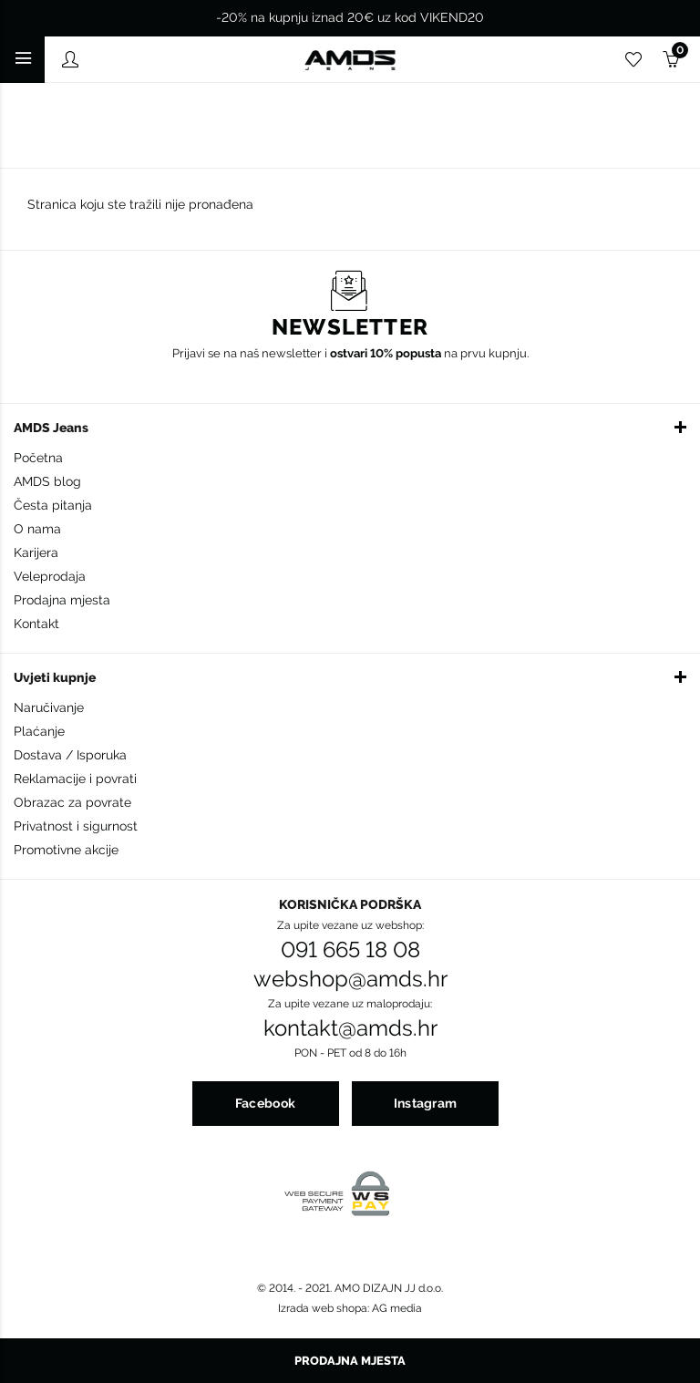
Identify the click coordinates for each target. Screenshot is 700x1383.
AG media (397, 1308)
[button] (350, 426)
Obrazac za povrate (72, 802)
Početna (38, 457)
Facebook (265, 1103)
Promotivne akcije (66, 849)
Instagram (426, 1103)
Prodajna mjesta (62, 600)
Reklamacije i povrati (75, 778)
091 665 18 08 (350, 950)
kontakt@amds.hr (350, 1028)
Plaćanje (39, 731)
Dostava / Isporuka (70, 755)
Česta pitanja (53, 505)
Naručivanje (49, 707)
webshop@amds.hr (350, 979)
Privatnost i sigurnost (76, 826)
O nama (37, 528)
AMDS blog (47, 481)
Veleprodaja (50, 576)
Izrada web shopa (322, 1308)
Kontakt (36, 623)
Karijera (36, 552)
